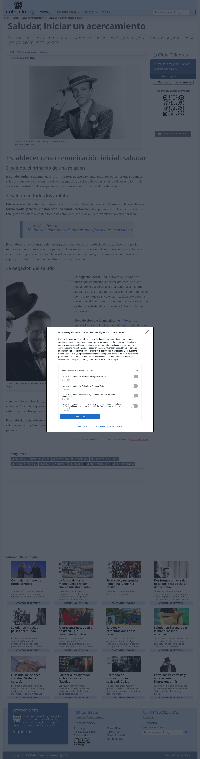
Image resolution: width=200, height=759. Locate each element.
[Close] (148, 332)
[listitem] (100, 370)
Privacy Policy (116, 426)
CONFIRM (80, 417)
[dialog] (100, 379)
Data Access (99, 426)
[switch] (134, 376)
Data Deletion (84, 426)
